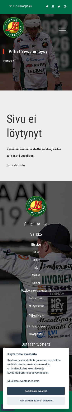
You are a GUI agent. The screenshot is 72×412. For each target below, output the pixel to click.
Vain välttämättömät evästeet (36, 400)
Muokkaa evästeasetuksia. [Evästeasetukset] (23, 381)
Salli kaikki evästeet (36, 391)
